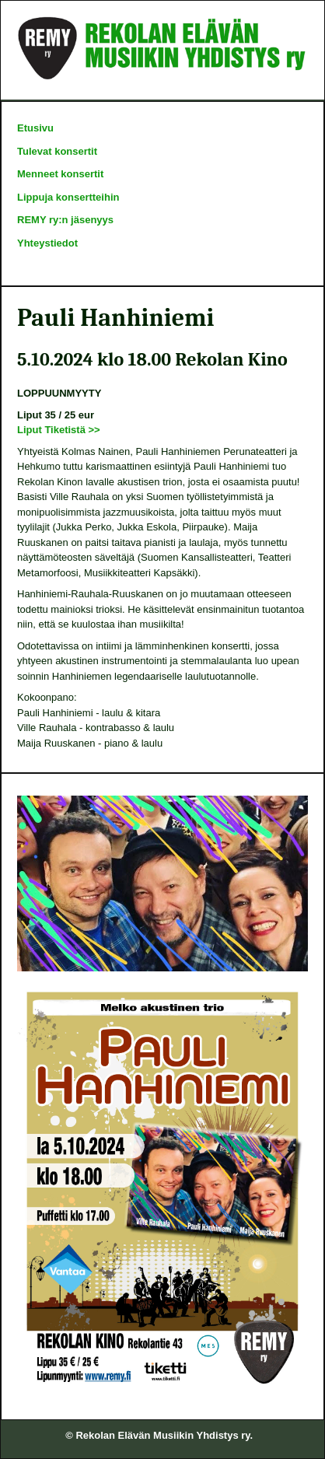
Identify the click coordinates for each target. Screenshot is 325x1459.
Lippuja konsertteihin (68, 197)
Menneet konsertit (60, 174)
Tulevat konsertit (57, 151)
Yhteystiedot (47, 243)
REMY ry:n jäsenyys (65, 220)
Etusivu (35, 128)
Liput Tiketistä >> (58, 430)
